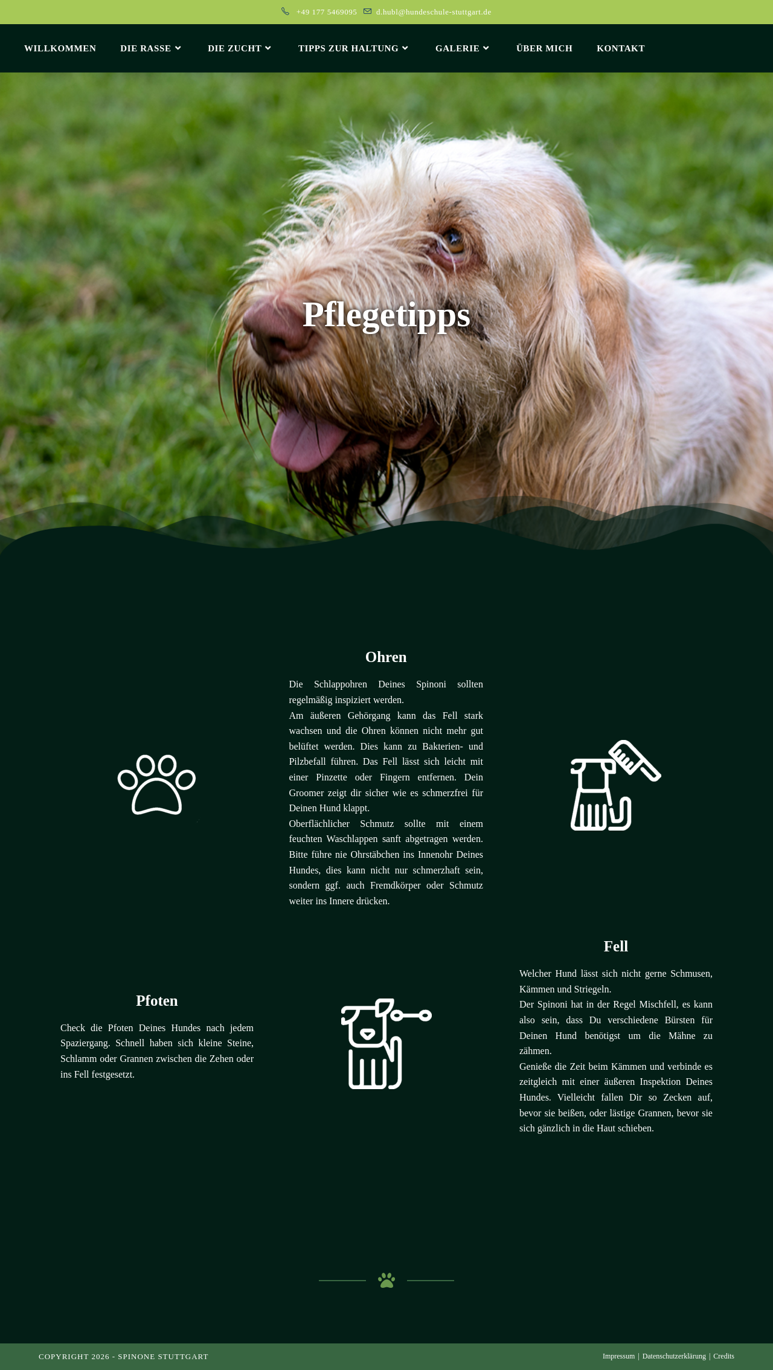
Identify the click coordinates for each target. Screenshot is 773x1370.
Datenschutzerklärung (674, 1356)
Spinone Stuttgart (163, 1356)
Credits (723, 1356)
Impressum (619, 1356)
